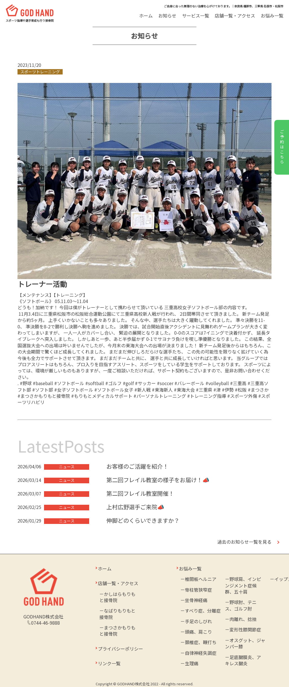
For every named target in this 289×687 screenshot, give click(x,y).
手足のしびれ (198, 621)
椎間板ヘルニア (200, 579)
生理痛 (191, 663)
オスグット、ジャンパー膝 (245, 643)
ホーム (146, 15)
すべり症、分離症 (203, 610)
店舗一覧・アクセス (235, 15)
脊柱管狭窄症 (198, 589)
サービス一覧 (196, 15)
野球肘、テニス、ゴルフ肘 (241, 605)
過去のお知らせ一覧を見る (244, 541)
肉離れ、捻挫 (243, 619)
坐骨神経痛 (196, 600)
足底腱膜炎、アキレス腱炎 (243, 660)
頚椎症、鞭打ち (200, 642)
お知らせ (167, 15)
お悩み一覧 (272, 15)
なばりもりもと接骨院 (117, 613)
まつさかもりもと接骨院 (117, 630)
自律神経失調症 (200, 652)
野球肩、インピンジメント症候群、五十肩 (243, 585)
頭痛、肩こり (198, 631)
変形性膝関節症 (245, 629)
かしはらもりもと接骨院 (117, 597)
